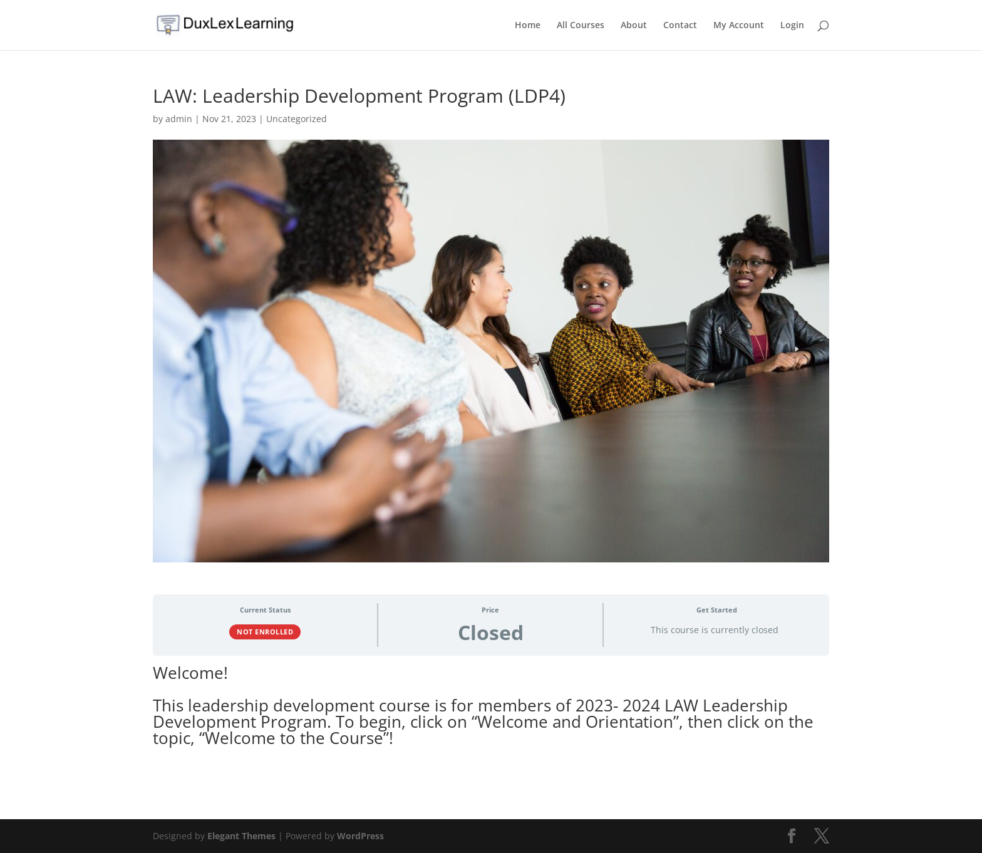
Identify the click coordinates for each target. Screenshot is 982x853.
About (634, 26)
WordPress (360, 836)
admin (178, 119)
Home (527, 26)
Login (792, 26)
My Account (738, 26)
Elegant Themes (241, 836)
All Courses (580, 26)
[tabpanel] (491, 715)
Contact (680, 26)
